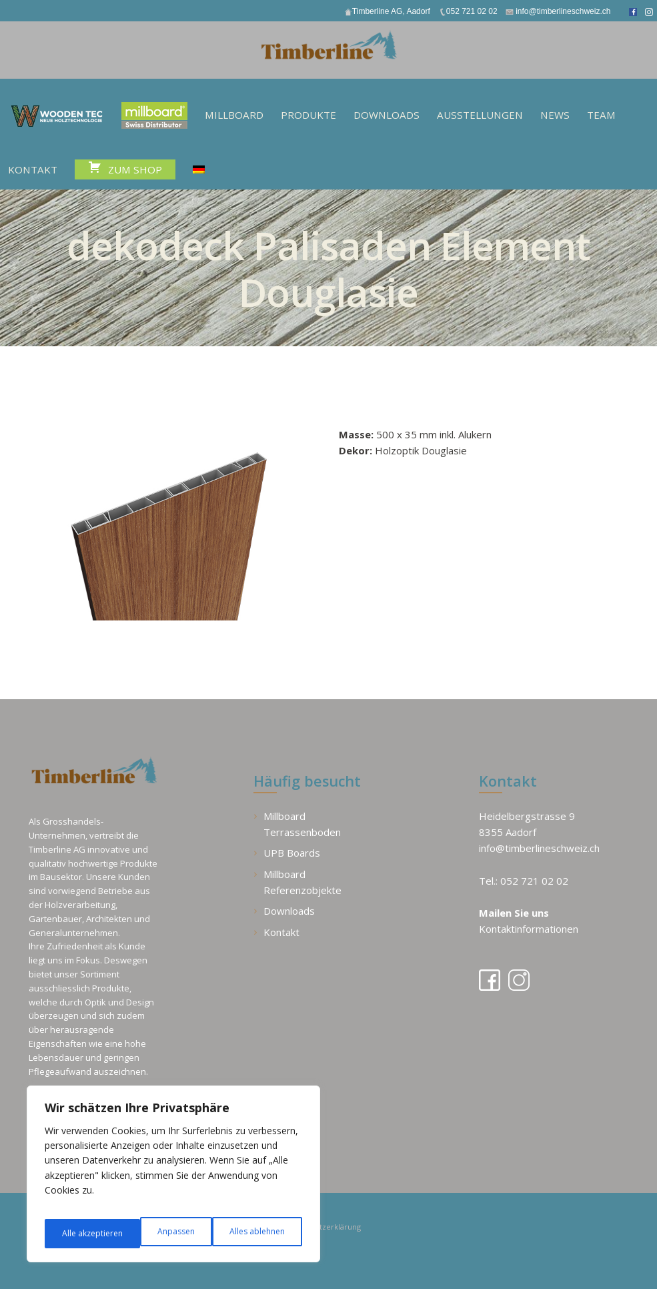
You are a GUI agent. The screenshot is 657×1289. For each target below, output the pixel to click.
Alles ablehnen (160, 1233)
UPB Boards (291, 852)
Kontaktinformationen (528, 928)
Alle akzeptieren (255, 1233)
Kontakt (281, 930)
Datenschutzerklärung (336, 1225)
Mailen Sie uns (514, 912)
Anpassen (78, 1233)
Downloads (289, 910)
